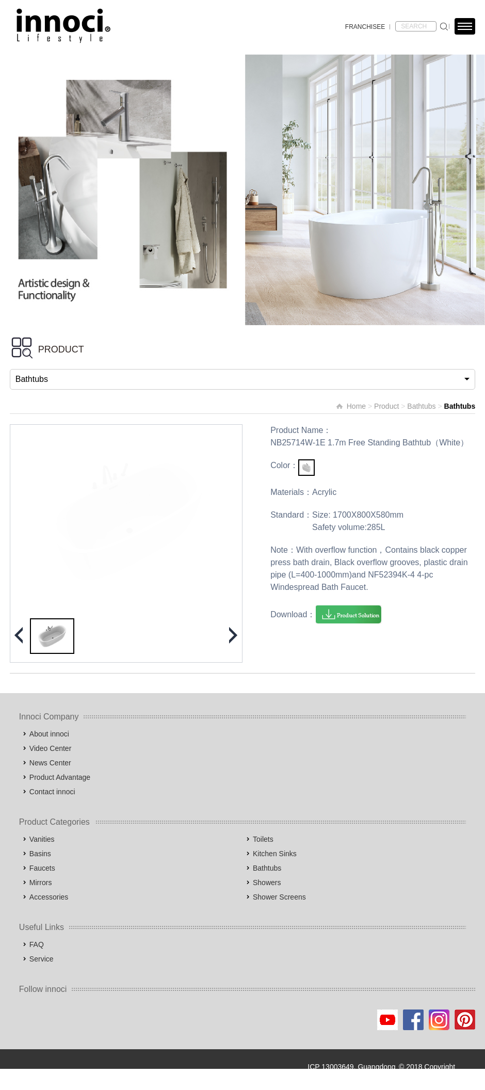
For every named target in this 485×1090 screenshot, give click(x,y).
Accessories (48, 897)
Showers (267, 882)
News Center (50, 763)
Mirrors (40, 882)
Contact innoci (52, 792)
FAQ (36, 944)
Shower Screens (279, 897)
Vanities (42, 839)
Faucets (42, 868)
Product (386, 406)
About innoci (49, 734)
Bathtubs (421, 406)
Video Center (50, 748)
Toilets (263, 839)
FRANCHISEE (365, 26)
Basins (40, 853)
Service (41, 959)
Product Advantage (59, 777)
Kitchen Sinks (275, 853)
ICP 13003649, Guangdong (351, 1067)
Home (356, 406)
